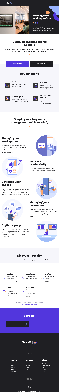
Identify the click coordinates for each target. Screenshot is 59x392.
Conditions (44, 369)
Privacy (44, 371)
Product (12, 366)
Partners (47, 3)
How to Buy (54, 3)
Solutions (26, 3)
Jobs (43, 368)
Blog (27, 369)
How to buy (13, 371)
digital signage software (42, 27)
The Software (18, 3)
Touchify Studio (29, 364)
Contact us (29, 350)
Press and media (46, 366)
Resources (39, 3)
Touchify (44, 364)
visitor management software (29, 304)
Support (27, 368)
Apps (33, 3)
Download (28, 366)
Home (12, 364)
